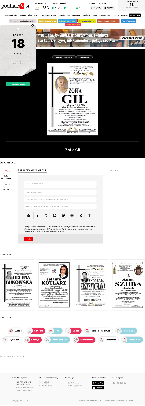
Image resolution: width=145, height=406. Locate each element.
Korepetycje (130, 340)
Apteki (15, 331)
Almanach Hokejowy (86, 21)
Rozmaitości (26, 15)
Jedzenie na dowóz (97, 331)
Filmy (94, 15)
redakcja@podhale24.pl (24, 388)
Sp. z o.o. (95, 401)
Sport (37, 15)
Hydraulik (10, 340)
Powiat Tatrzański (128, 21)
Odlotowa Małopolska (67, 21)
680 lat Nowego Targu (47, 21)
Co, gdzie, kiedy (49, 15)
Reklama (71, 383)
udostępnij (84, 57)
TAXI (54, 331)
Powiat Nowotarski (73, 24)
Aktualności (11, 15)
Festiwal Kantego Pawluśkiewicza (22, 21)
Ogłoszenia (104, 15)
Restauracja (125, 331)
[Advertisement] (127, 187)
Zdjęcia (86, 15)
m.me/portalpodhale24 (24, 391)
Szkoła (61, 15)
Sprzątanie (107, 340)
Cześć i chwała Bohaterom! (108, 21)
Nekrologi (135, 15)
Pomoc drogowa (56, 340)
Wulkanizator (83, 340)
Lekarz (72, 331)
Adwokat (35, 331)
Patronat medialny (74, 384)
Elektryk (31, 340)
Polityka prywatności (75, 386)
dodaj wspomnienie (64, 57)
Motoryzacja (73, 15)
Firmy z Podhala (119, 15)
